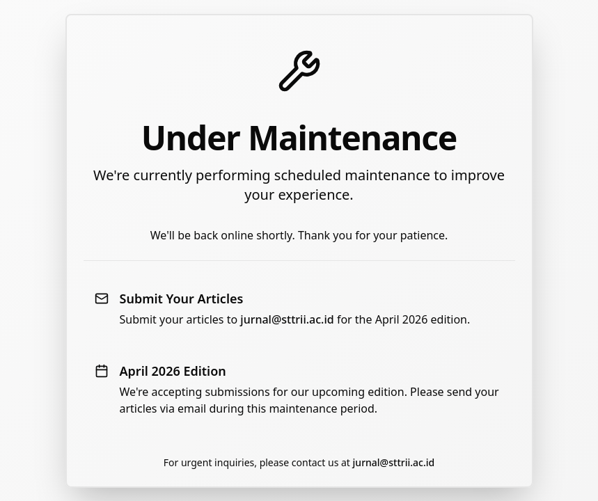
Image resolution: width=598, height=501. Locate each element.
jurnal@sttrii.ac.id (286, 319)
